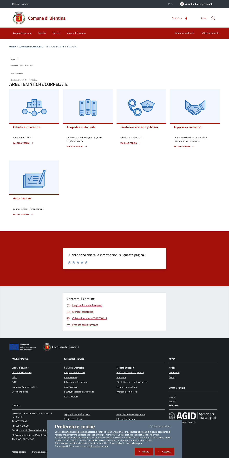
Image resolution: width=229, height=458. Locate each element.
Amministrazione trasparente (130, 414)
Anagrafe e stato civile (74, 372)
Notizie (172, 368)
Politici (15, 382)
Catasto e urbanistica (74, 368)
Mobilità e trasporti (126, 368)
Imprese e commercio (127, 391)
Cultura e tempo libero (127, 387)
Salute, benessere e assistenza (79, 391)
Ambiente (121, 377)
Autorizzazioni (70, 377)
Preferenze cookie (40, 452)
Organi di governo (20, 368)
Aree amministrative (22, 372)
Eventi (172, 401)
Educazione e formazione (76, 382)
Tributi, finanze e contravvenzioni (132, 382)
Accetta (166, 451)
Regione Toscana (20, 4)
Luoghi (172, 397)
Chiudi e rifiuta (162, 426)
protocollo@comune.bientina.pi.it (34, 430)
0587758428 (22, 426)
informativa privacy (98, 446)
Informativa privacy (125, 419)
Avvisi (172, 377)
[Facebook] (185, 18)
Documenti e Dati (20, 391)
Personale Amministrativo (24, 387)
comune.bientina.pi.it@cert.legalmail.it (34, 435)
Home (12, 46)
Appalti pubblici (71, 387)
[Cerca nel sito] (213, 18)
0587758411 (21, 421)
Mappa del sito (19, 452)
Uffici (14, 377)
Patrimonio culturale (184, 33)
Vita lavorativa (71, 396)
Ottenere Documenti (31, 46)
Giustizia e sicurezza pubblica (130, 372)
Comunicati (174, 372)
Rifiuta (145, 451)
